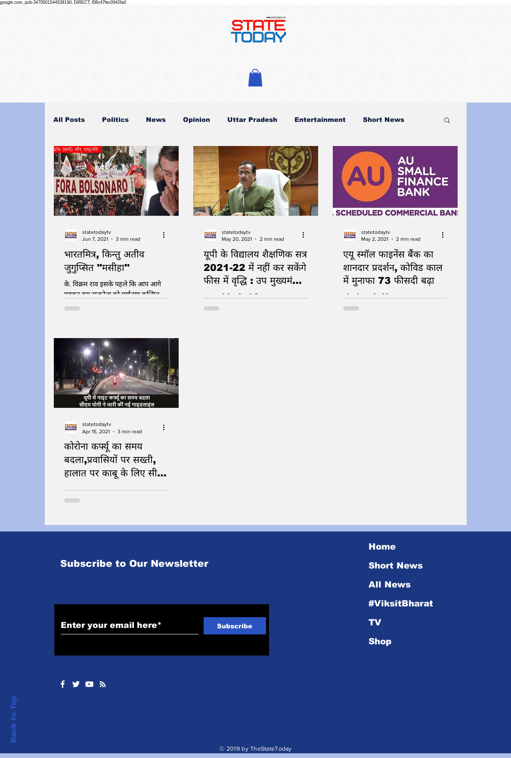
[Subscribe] (235, 625)
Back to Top (13, 719)
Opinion (196, 119)
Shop (380, 641)
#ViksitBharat (401, 603)
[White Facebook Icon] (63, 684)
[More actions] (167, 235)
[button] (255, 78)
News (156, 119)
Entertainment (320, 119)
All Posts (69, 119)
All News (390, 584)
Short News (383, 119)
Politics (115, 119)
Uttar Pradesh (252, 119)
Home (382, 546)
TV (375, 622)
